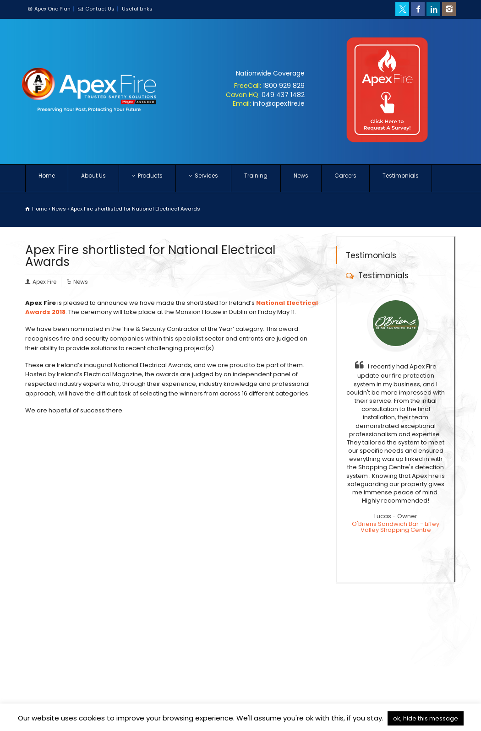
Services (203, 179)
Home (46, 179)
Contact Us (100, 8)
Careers (345, 179)
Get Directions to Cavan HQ (367, 635)
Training (256, 179)
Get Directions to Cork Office (369, 665)
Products (147, 179)
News (301, 179)
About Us (93, 179)
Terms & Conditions (59, 702)
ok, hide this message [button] (425, 718)
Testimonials (401, 179)
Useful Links (137, 8)
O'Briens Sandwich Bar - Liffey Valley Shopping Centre (395, 526)
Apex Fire (44, 282)
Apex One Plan (52, 8)
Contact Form (203, 656)
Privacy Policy (120, 702)
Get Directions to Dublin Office (371, 650)
